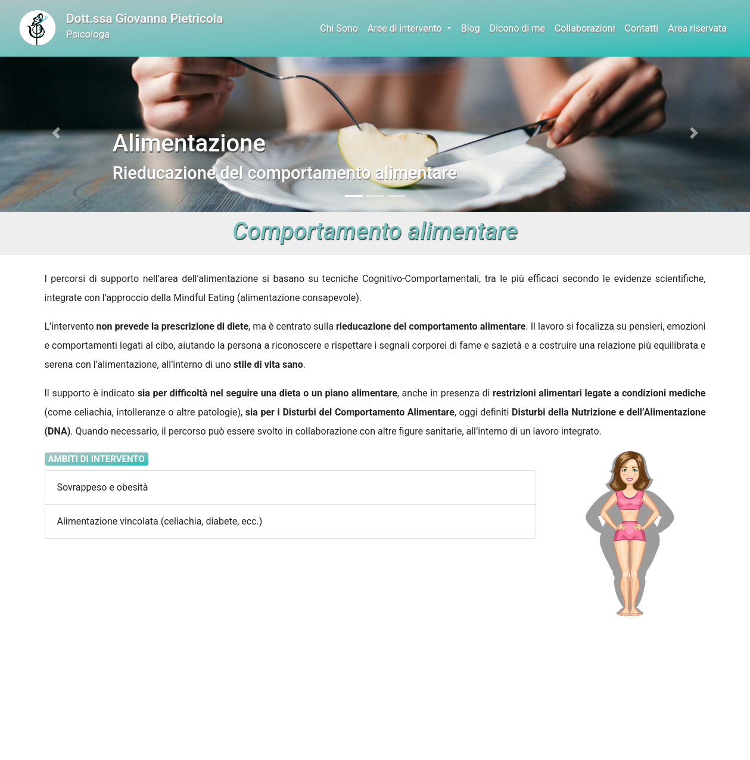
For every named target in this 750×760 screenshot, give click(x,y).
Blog (470, 28)
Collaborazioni (585, 28)
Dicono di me (517, 28)
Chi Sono (339, 28)
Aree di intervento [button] (406, 28)
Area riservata (697, 28)
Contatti (642, 28)
